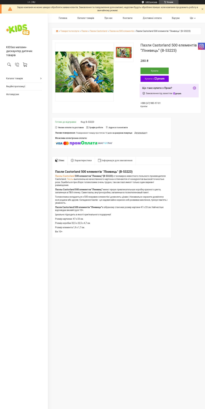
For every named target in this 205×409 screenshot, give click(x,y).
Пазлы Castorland (65, 176)
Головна (63, 18)
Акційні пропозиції (15, 86)
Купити (154, 71)
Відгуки (176, 18)
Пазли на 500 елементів (121, 31)
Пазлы (70, 179)
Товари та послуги (69, 31)
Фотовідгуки (12, 94)
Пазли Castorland (98, 31)
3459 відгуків (151, 2)
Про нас (108, 18)
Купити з (155, 78)
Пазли (84, 31)
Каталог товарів (14, 78)
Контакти (127, 18)
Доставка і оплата (152, 18)
